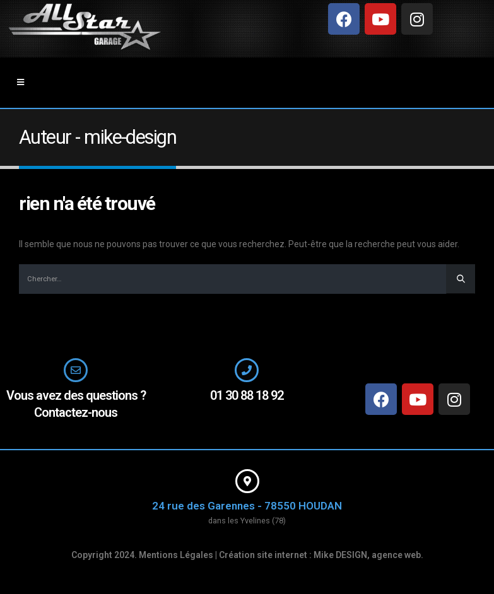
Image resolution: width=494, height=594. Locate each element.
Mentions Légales (176, 555)
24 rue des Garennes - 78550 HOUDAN (247, 505)
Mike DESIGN (340, 555)
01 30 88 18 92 (246, 395)
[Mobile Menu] (20, 82)
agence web (396, 555)
